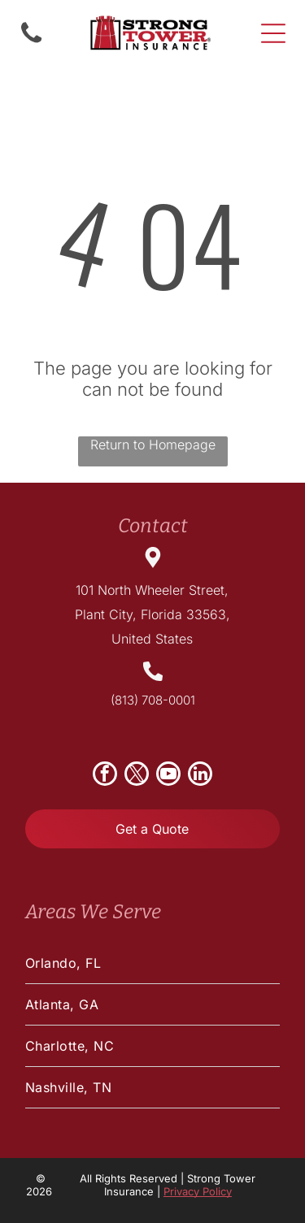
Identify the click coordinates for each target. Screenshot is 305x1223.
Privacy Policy (197, 1191)
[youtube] (168, 775)
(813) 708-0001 (153, 700)
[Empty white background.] (31, 41)
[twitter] (136, 775)
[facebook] (105, 775)
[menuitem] (152, 963)
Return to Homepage (153, 444)
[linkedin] (200, 775)
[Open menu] (273, 33)
